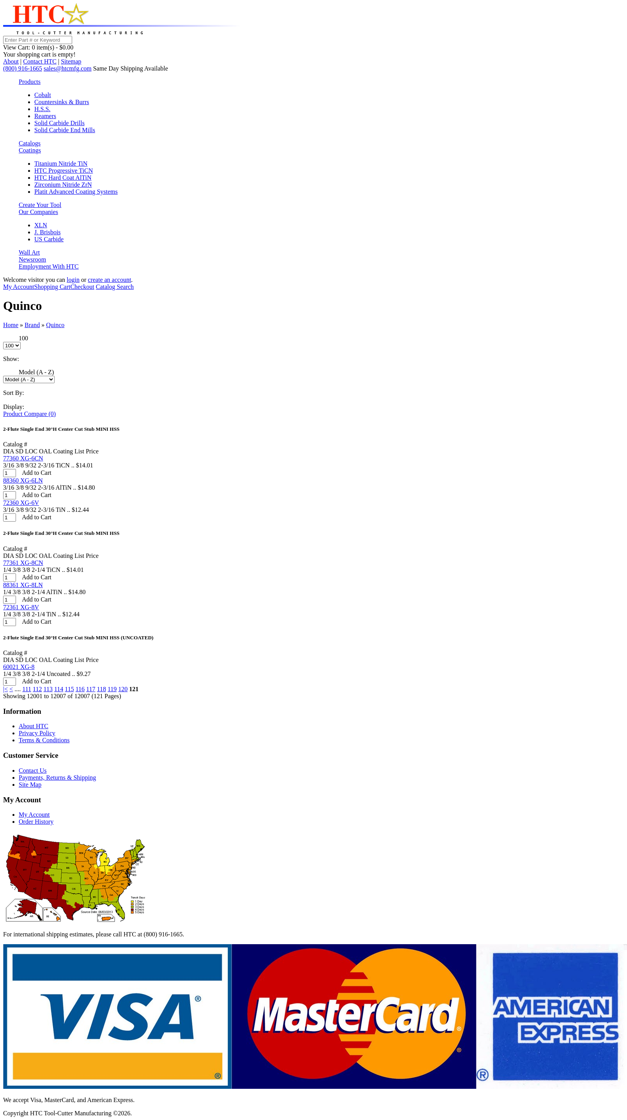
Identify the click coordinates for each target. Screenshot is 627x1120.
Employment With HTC (49, 266)
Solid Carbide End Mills (64, 130)
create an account (109, 279)
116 (80, 689)
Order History (36, 821)
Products (30, 81)
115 (69, 689)
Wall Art (29, 252)
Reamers (45, 116)
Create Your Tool (40, 205)
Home (10, 325)
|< (5, 689)
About (11, 61)
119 (112, 689)
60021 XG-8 (18, 667)
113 (47, 689)
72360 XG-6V (21, 502)
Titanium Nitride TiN (60, 163)
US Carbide (49, 239)
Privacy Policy (37, 733)
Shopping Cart (52, 286)
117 (90, 689)
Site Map (30, 784)
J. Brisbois (47, 232)
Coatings (30, 150)
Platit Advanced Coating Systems (76, 191)
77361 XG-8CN (23, 562)
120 (123, 689)
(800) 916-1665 (22, 68)
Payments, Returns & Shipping (57, 777)
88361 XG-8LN (23, 585)
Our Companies (38, 212)
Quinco (55, 325)
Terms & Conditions (44, 740)
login (73, 279)
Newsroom (32, 259)
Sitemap (71, 61)
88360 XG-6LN (23, 480)
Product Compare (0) (29, 413)
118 (101, 689)
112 (37, 689)
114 (58, 689)
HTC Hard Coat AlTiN (63, 177)
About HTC (33, 726)
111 (26, 689)
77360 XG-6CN (23, 458)
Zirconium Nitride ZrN (63, 184)
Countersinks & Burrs (61, 102)
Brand (32, 325)
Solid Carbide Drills (59, 123)
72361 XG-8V (21, 607)
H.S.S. (42, 109)
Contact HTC (40, 61)
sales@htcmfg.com (68, 68)
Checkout (82, 286)
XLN (40, 225)
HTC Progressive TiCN (63, 170)
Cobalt (42, 95)
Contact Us (33, 770)
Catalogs (30, 143)
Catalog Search (115, 286)
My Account (18, 286)
